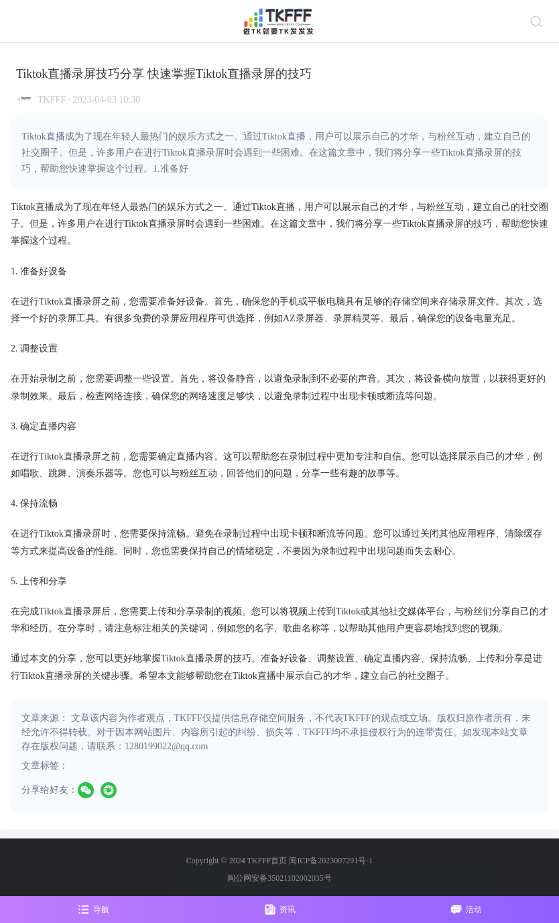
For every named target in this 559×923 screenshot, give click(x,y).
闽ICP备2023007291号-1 (331, 860)
